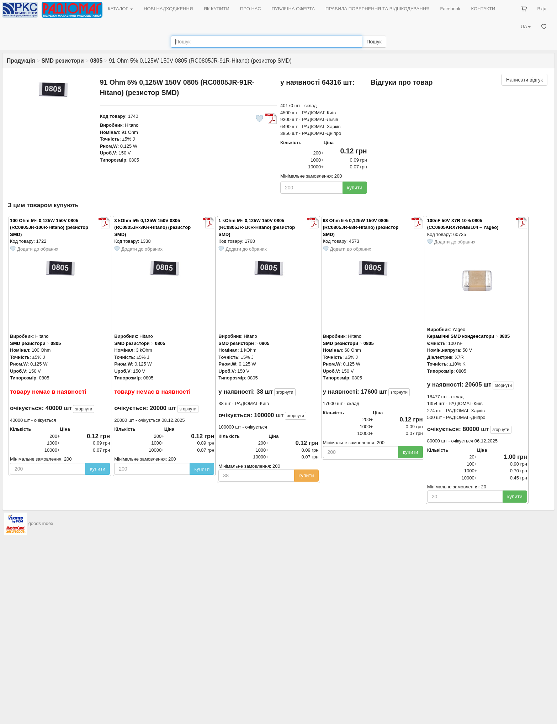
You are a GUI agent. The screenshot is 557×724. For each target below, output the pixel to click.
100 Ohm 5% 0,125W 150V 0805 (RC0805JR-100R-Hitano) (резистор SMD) (49, 227)
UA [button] (526, 26)
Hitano (132, 125)
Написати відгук (524, 80)
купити (354, 187)
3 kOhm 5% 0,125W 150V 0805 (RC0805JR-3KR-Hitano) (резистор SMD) (152, 227)
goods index (40, 523)
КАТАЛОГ (120, 8)
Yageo (459, 329)
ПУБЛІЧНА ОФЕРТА (293, 8)
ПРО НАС (250, 8)
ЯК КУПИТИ (216, 8)
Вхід (542, 8)
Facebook (450, 8)
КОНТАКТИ (483, 8)
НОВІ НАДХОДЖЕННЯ (168, 8)
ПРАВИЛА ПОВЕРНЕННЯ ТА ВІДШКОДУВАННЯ (377, 8)
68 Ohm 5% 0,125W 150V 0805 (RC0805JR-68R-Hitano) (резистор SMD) (361, 227)
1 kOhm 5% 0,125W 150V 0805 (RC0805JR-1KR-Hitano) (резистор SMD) (256, 227)
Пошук (373, 41)
